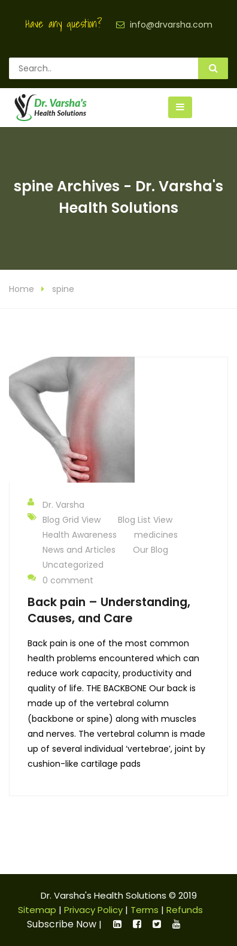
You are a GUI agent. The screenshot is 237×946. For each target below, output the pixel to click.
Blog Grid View (71, 520)
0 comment (60, 579)
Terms (144, 909)
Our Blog (150, 550)
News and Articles (79, 550)
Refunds (184, 909)
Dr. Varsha (56, 504)
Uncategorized (73, 565)
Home (21, 289)
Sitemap (37, 909)
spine (63, 289)
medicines (156, 535)
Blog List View (145, 520)
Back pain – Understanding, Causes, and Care (109, 609)
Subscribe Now (61, 924)
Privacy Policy (93, 909)
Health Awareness (79, 535)
